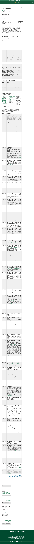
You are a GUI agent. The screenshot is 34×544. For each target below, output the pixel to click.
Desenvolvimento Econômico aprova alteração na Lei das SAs (6, 493)
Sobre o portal (10, 543)
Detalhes (7, 507)
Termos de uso (16, 543)
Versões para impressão (18, 6)
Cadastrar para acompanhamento (13, 107)
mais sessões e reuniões (8, 521)
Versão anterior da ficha (18, 7)
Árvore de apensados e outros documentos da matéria (11, 91)
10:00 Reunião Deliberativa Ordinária (14, 435)
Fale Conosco (18, 0)
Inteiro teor (9, 60)
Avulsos (3, 96)
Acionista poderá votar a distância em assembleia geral (6, 497)
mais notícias (8, 500)
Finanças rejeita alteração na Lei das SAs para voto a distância (6, 489)
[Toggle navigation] (2, 3)
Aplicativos (20, 543)
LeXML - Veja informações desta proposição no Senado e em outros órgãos (6, 526)
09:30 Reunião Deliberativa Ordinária (14, 268)
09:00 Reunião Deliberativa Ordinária (14, 242)
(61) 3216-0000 (19, 537)
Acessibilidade (13, 0)
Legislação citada (12, 96)
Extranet (24, 543)
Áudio (4, 507)
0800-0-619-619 (17, 536)
